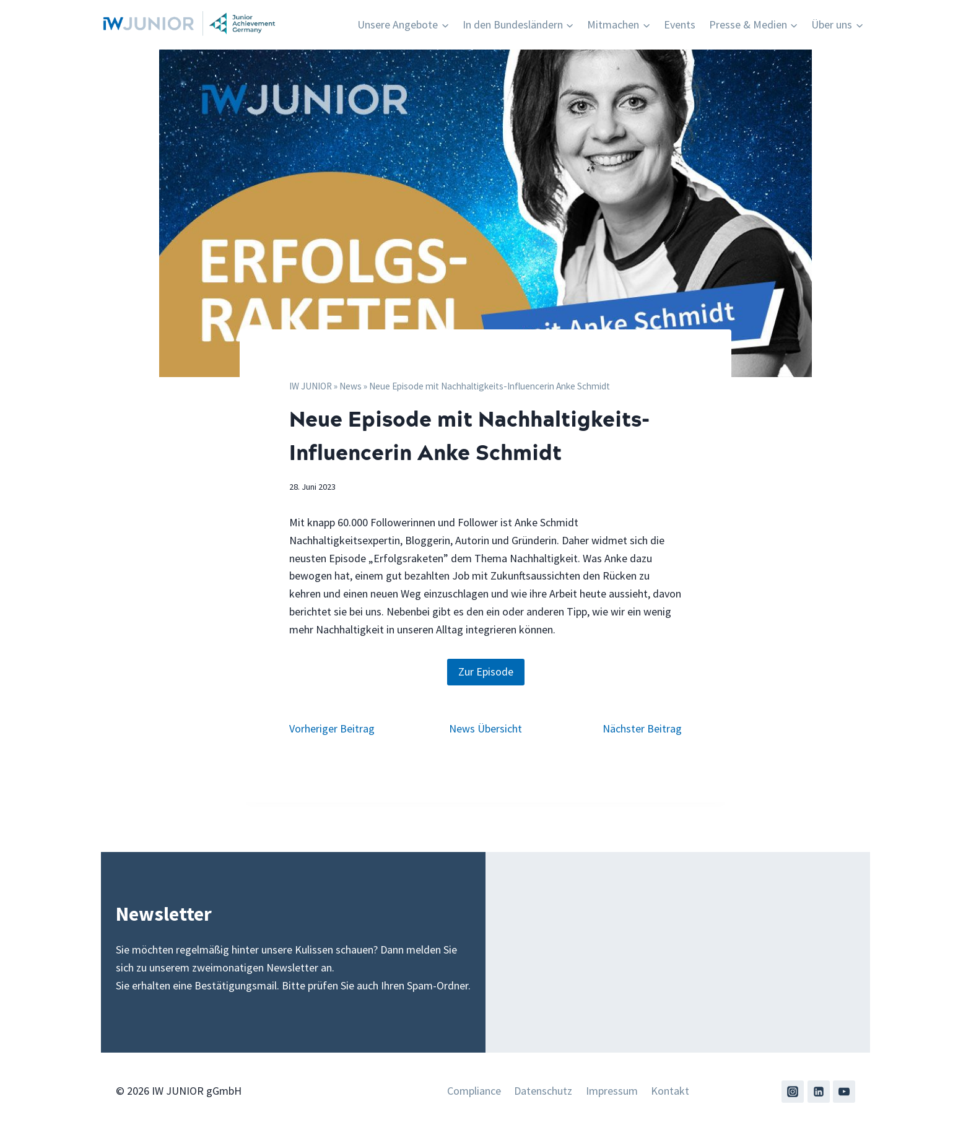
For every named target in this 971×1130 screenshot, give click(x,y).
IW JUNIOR (310, 386)
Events (679, 24)
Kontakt (670, 1091)
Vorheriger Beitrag (332, 728)
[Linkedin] (819, 1091)
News (350, 386)
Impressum (612, 1091)
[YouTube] (844, 1091)
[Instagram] (793, 1091)
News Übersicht (485, 728)
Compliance (474, 1091)
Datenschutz (543, 1091)
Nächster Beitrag (642, 728)
